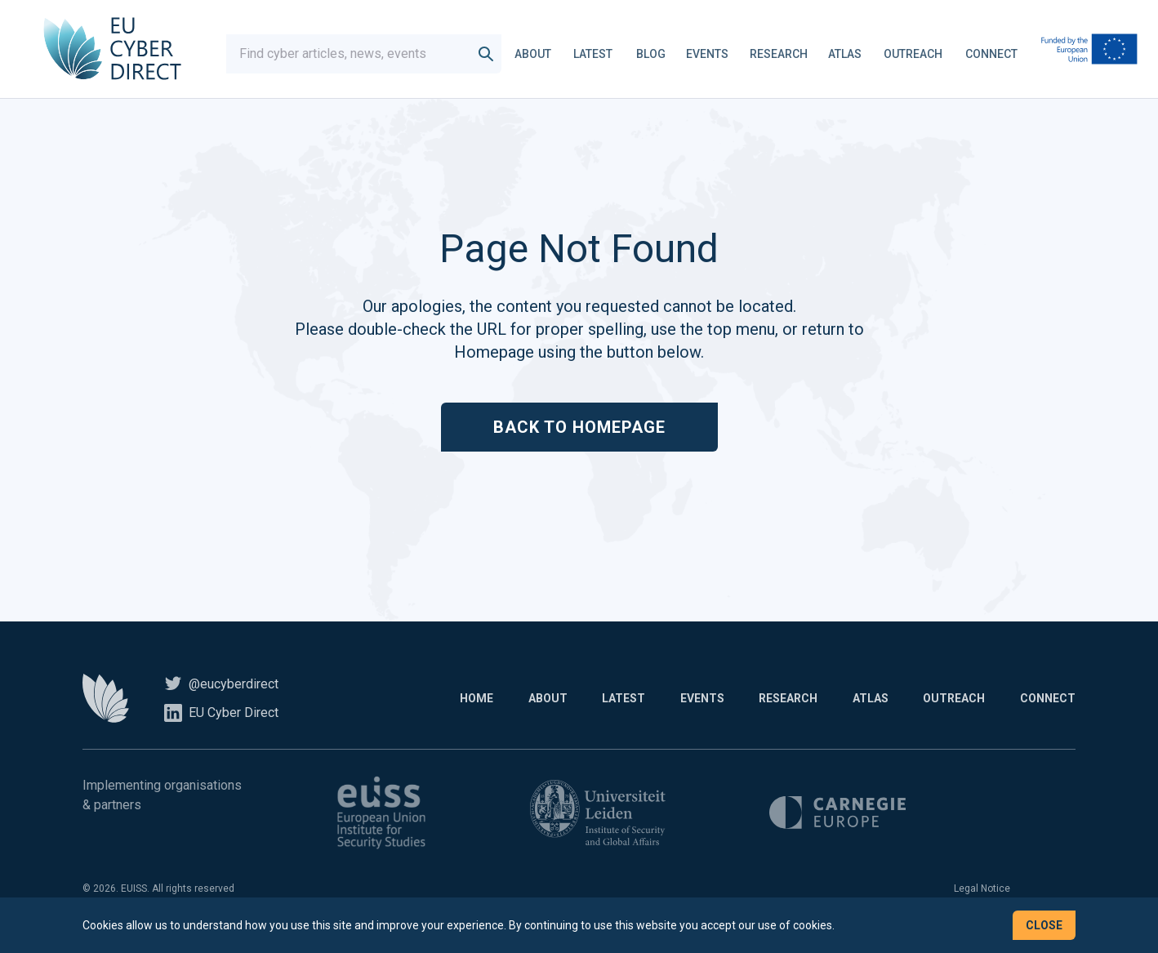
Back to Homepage (579, 433)
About (541, 52)
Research (787, 52)
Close (1044, 925)
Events (715, 52)
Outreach (921, 52)
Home (445, 703)
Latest (601, 52)
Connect (999, 52)
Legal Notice (982, 894)
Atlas (853, 52)
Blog (659, 52)
